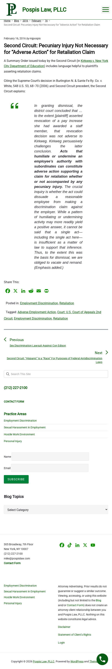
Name (7, 456)
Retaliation (66, 303)
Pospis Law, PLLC (43, 661)
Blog (98, 600)
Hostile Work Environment (19, 434)
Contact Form (75, 605)
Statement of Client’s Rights (74, 634)
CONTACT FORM (14, 401)
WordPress (77, 661)
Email (46, 468)
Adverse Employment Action (37, 312)
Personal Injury (13, 441)
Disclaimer (64, 626)
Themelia (94, 661)
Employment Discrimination (39, 303)
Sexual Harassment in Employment (25, 427)
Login (61, 642)
